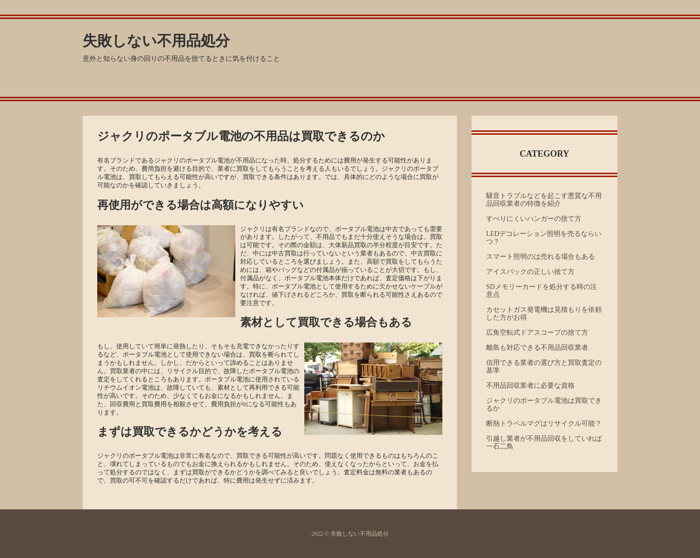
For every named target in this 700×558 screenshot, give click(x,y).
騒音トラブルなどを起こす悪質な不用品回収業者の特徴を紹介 (544, 199)
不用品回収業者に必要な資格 (530, 385)
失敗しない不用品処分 (156, 41)
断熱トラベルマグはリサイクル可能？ (544, 423)
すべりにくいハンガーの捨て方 (533, 218)
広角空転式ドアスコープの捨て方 (537, 332)
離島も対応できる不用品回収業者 (537, 347)
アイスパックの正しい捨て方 (530, 271)
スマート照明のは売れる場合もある (540, 256)
